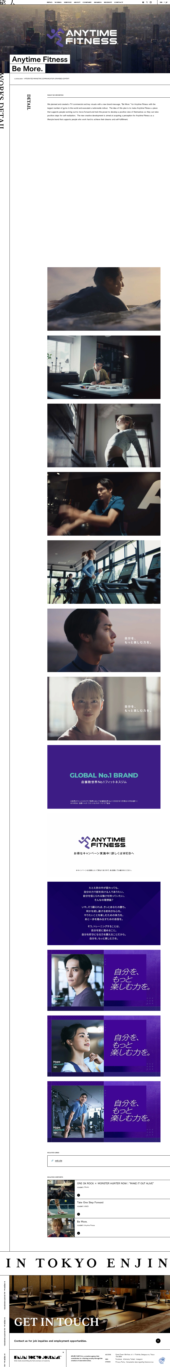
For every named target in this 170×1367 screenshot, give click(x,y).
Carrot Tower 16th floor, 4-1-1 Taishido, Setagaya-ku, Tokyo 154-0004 (135, 1355)
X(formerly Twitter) (129, 1359)
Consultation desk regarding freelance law (139, 1362)
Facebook (119, 1359)
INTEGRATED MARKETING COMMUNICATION (39, 78)
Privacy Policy (120, 1362)
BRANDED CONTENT (62, 78)
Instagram (139, 1359)
